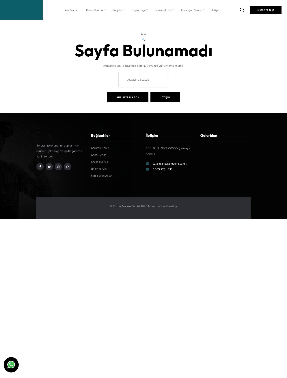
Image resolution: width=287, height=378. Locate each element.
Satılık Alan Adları (101, 175)
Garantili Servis (100, 148)
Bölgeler (117, 10)
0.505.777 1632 (163, 169)
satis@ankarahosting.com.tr (170, 163)
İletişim (215, 10)
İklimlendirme (163, 10)
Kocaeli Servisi (100, 162)
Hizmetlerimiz (94, 10)
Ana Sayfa (71, 10)
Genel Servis (98, 155)
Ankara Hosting (167, 206)
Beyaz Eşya (139, 10)
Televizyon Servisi (191, 10)
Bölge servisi (99, 168)
